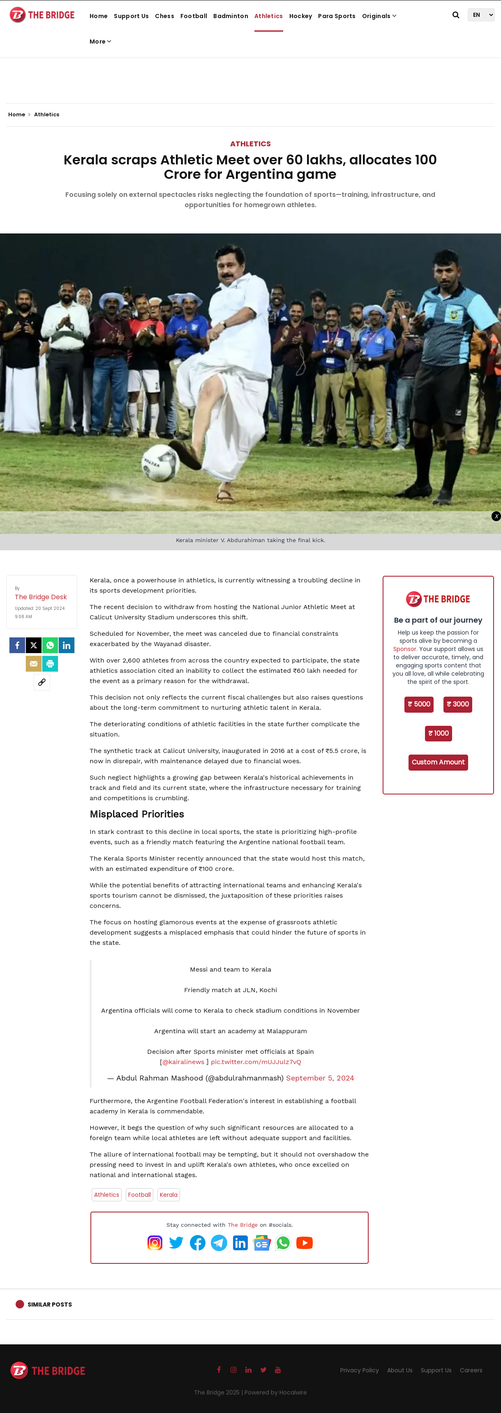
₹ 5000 (419, 704)
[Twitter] (33, 645)
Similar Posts (50, 1304)
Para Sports (337, 16)
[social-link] (42, 682)
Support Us (131, 16)
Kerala (169, 1195)
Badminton (230, 16)
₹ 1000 (438, 733)
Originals (379, 16)
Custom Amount (438, 762)
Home (99, 16)
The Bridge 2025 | (219, 1392)
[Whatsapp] (50, 645)
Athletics (268, 16)
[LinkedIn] (66, 645)
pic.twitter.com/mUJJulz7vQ (256, 1062)
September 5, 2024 (320, 1078)
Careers (471, 1370)
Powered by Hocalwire (276, 1392)
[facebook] (17, 645)
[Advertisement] (250, 78)
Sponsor (404, 649)
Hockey (300, 16)
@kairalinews (183, 1062)
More (101, 41)
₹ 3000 (458, 704)
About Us (400, 1370)
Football (193, 16)
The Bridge (243, 1224)
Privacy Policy (359, 1370)
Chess (164, 16)
